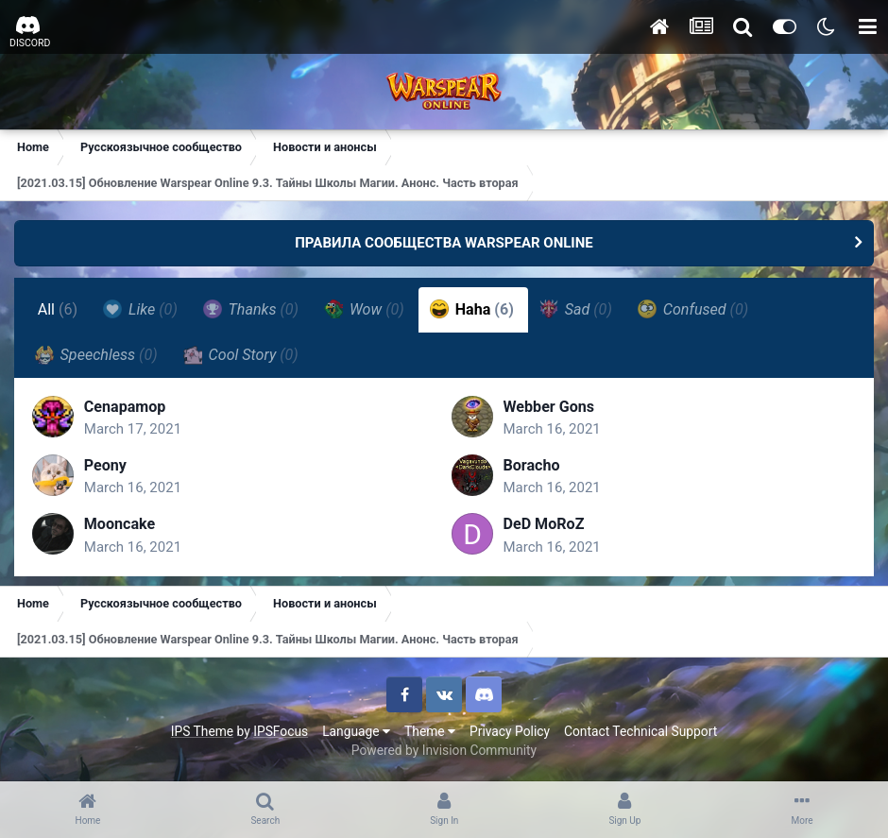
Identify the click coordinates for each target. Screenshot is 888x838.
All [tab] (58, 309)
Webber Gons (549, 408)
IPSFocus (280, 732)
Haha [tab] (472, 308)
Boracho (532, 466)
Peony (106, 466)
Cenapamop (126, 408)
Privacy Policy (510, 732)
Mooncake (120, 525)
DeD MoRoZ (544, 525)
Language (356, 732)
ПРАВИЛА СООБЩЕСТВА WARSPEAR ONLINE (444, 242)
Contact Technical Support (640, 732)
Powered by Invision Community (444, 752)
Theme (429, 732)
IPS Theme (202, 732)
